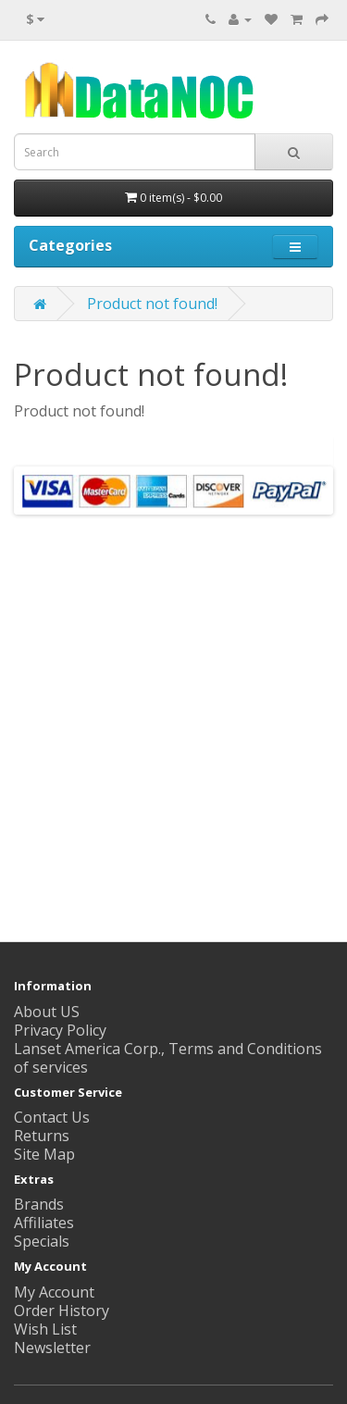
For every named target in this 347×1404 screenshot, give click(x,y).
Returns (41, 1135)
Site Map (44, 1154)
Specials (41, 1241)
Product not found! (152, 303)
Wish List (45, 1329)
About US (47, 1011)
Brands (39, 1204)
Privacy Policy (60, 1030)
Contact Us (52, 1117)
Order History (61, 1310)
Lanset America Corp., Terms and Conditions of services (168, 1057)
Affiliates (44, 1222)
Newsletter (52, 1347)
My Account (54, 1292)
